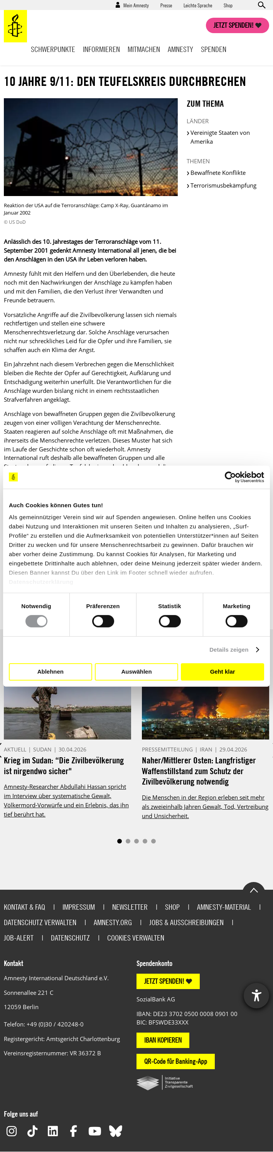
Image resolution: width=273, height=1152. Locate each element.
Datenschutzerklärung (41, 582)
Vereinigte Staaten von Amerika (220, 137)
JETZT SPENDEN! (164, 981)
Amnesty (180, 49)
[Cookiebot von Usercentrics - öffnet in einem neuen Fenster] (230, 477)
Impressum (78, 907)
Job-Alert (19, 937)
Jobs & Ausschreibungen (186, 922)
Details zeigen (228, 649)
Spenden (213, 49)
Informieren (101, 49)
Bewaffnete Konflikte (218, 172)
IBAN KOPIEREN (163, 1040)
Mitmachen (144, 49)
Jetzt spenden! (234, 25)
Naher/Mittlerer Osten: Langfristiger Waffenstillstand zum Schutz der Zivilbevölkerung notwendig (199, 771)
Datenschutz (70, 937)
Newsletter (130, 907)
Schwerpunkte (53, 49)
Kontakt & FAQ (24, 907)
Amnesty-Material (224, 907)
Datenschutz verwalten (40, 922)
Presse (166, 5)
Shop (228, 5)
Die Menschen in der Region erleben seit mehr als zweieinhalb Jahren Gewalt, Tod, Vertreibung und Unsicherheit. (205, 806)
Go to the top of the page (253, 889)
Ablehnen (50, 671)
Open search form (261, 5)
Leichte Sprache (198, 5)
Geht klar (222, 671)
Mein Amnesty (136, 5)
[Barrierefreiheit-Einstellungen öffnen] (256, 995)
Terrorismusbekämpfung (223, 185)
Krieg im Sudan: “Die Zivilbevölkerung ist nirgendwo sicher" (64, 765)
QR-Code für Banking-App (175, 1061)
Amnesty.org (113, 922)
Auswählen (136, 671)
